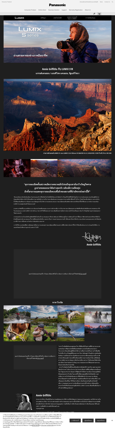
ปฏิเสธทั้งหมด (87, 420)
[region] (57, 420)
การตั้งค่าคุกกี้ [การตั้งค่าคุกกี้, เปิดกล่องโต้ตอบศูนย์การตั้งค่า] (75, 420)
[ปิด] (112, 420)
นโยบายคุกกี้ (82, 274)
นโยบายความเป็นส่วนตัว (47, 425)
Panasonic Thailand (7, 2)
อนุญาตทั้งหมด (101, 420)
